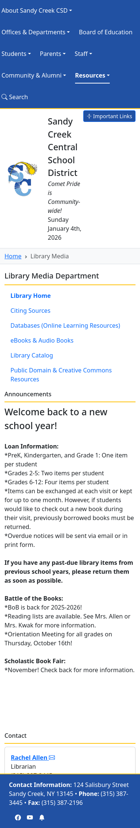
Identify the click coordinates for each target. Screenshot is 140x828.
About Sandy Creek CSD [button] (34, 10)
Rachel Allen (33, 757)
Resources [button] (90, 75)
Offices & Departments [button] (33, 32)
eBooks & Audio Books (42, 340)
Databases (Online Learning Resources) (65, 325)
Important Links (109, 116)
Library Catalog (31, 355)
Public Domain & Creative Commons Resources (61, 374)
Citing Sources (30, 310)
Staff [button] (81, 54)
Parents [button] (50, 54)
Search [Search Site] (14, 97)
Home (13, 256)
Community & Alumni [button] (31, 75)
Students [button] (14, 54)
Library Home (30, 296)
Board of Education (105, 32)
